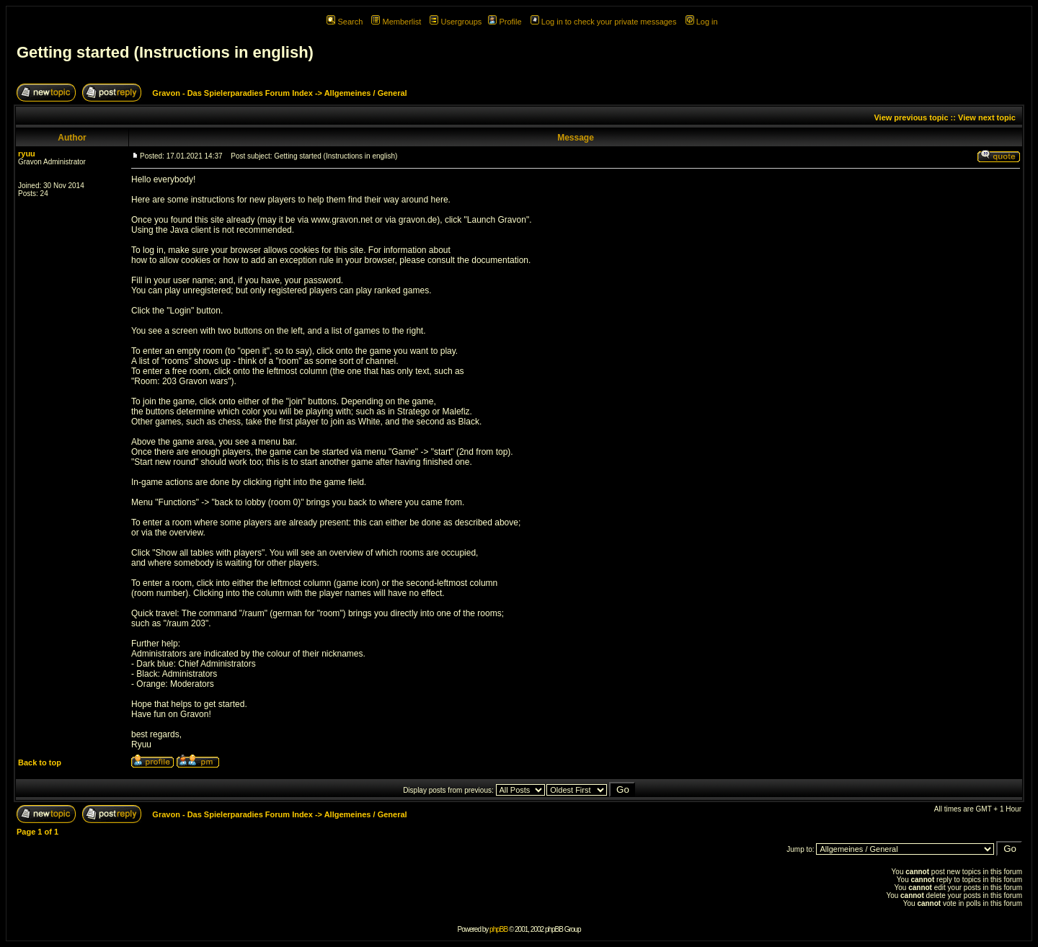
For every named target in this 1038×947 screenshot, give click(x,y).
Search (345, 21)
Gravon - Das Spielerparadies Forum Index (232, 93)
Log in (702, 21)
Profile (504, 21)
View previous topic (911, 117)
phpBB (498, 929)
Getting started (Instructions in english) (165, 52)
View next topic (987, 117)
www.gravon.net (341, 220)
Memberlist (396, 21)
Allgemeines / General (365, 93)
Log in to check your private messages (604, 21)
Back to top (39, 762)
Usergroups (456, 21)
